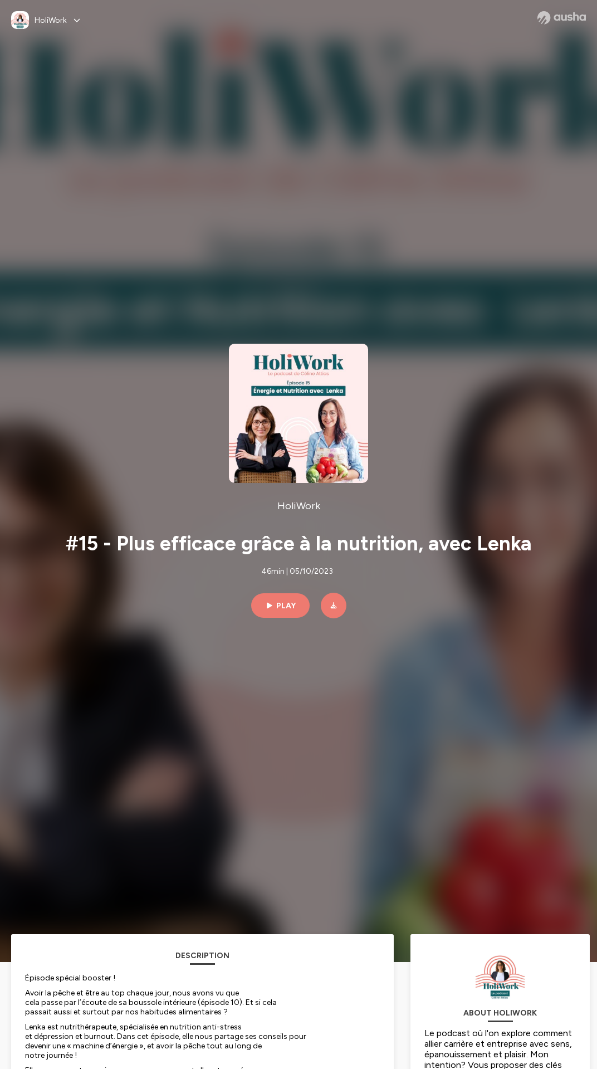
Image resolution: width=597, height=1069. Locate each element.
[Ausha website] (561, 18)
